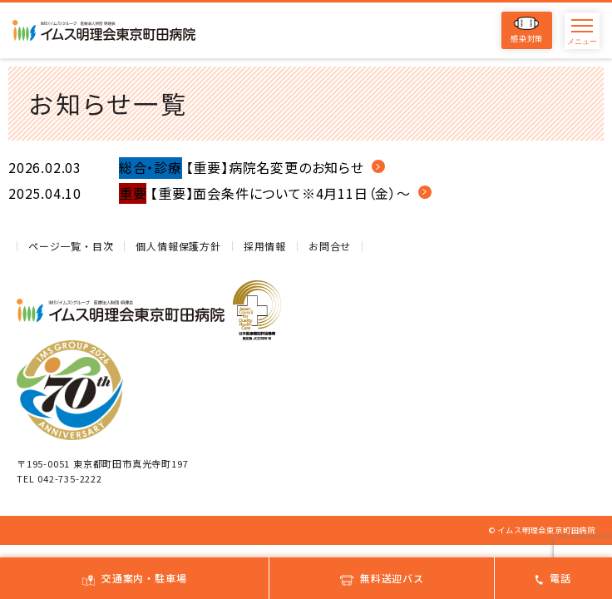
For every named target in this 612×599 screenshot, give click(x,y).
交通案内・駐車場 (134, 578)
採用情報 (265, 246)
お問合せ (329, 246)
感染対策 (527, 30)
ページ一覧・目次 (70, 246)
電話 (553, 578)
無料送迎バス (382, 578)
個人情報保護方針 (178, 246)
